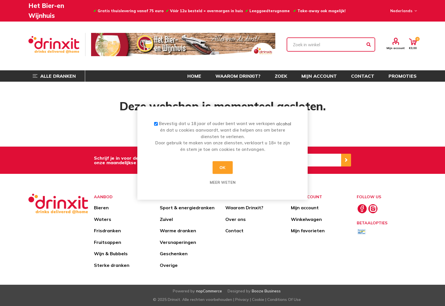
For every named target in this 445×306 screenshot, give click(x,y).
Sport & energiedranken (187, 207)
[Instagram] (372, 208)
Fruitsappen (107, 242)
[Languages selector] (403, 11)
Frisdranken (107, 230)
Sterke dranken (111, 265)
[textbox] (331, 44)
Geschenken (174, 253)
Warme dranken (178, 230)
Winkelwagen (306, 219)
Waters (102, 219)
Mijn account (396, 48)
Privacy (242, 299)
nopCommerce (209, 291)
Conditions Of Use (284, 299)
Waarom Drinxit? (244, 207)
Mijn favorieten (308, 230)
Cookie (258, 299)
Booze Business (266, 291)
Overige (169, 265)
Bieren (101, 207)
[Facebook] (362, 208)
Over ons (235, 219)
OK (223, 167)
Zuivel (166, 219)
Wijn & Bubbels (111, 253)
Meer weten (223, 182)
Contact (234, 230)
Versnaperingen (178, 242)
